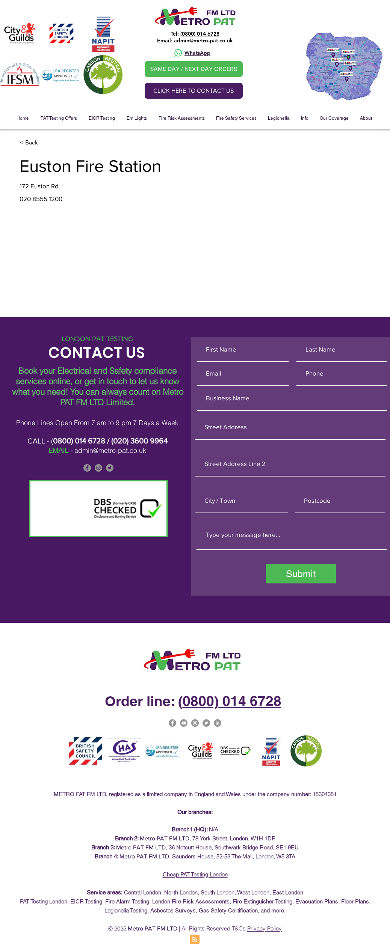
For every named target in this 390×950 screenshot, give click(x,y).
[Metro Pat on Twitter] (206, 723)
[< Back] (46, 143)
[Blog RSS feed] (195, 940)
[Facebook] (87, 468)
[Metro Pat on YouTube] (183, 723)
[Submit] (301, 573)
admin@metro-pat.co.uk (203, 40)
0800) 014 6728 (200, 33)
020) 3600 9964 (140, 441)
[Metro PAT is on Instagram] (98, 468)
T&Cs (239, 928)
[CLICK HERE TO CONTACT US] (194, 91)
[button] (59, 118)
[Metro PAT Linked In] (217, 723)
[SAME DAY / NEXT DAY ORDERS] (194, 69)
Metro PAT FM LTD (164, 838)
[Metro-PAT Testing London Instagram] (195, 723)
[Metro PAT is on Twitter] (109, 468)
